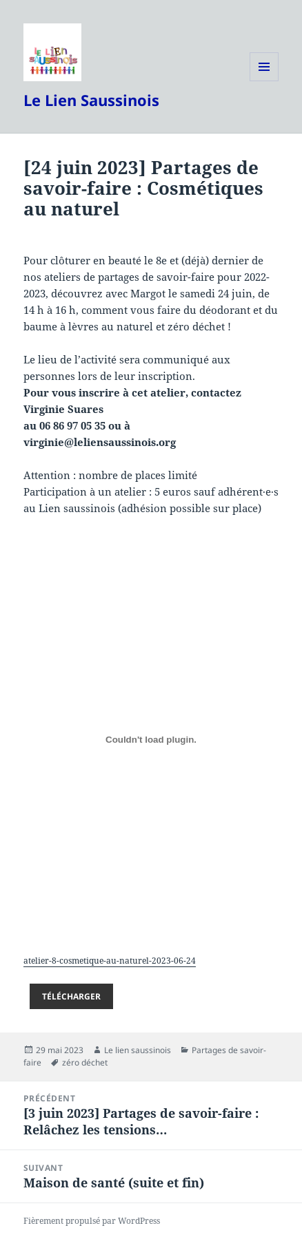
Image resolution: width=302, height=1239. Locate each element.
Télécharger (71, 996)
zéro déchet (85, 1062)
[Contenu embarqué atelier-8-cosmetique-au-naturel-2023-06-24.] (151, 739)
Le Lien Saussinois (91, 99)
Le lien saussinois (137, 1050)
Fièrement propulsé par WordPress (91, 1221)
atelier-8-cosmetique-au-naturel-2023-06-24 (109, 960)
